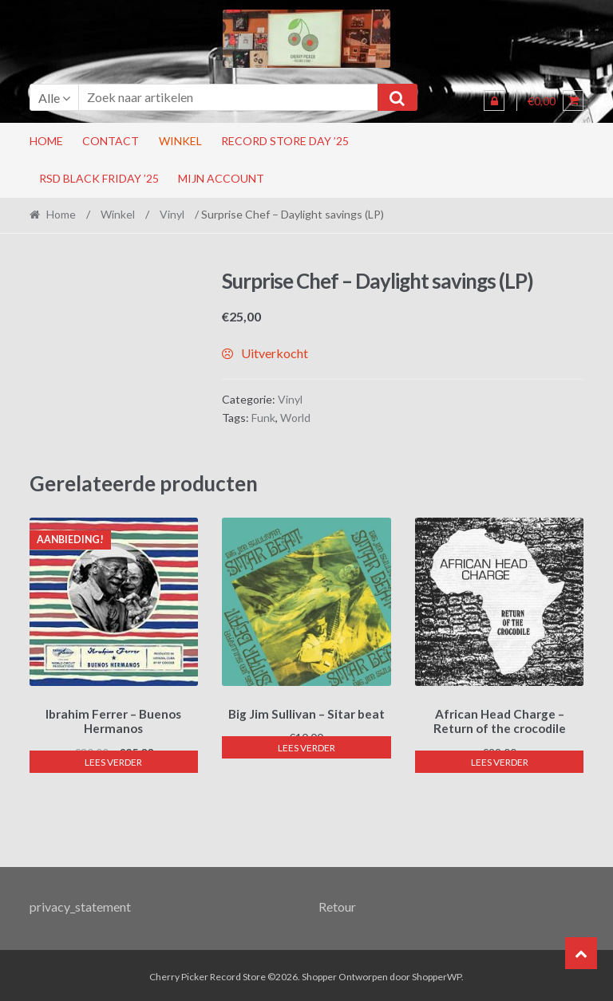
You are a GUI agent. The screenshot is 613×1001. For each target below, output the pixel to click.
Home (46, 141)
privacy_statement (80, 904)
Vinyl (172, 214)
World (295, 417)
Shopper (319, 974)
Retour (337, 904)
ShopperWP (436, 974)
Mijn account (221, 178)
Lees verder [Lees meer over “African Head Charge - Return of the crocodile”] (499, 760)
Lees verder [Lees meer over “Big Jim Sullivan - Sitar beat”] (306, 745)
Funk (263, 417)
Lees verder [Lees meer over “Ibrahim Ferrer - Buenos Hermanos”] (113, 760)
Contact (110, 141)
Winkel (180, 141)
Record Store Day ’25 (285, 141)
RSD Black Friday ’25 (99, 178)
